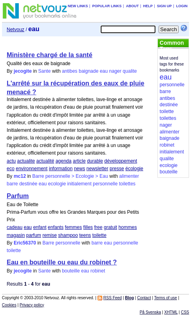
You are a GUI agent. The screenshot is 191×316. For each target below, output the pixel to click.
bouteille (71, 271)
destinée (28, 184)
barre (12, 184)
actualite (26, 161)
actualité (45, 161)
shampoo (68, 235)
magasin (16, 235)
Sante (44, 71)
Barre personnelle (61, 243)
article (79, 161)
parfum (33, 235)
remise (49, 235)
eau (104, 71)
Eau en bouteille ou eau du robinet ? (62, 262)
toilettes (127, 184)
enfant (39, 227)
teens (85, 235)
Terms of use (165, 298)
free (98, 227)
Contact (144, 298)
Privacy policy (32, 305)
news (79, 168)
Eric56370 (25, 243)
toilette (99, 235)
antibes (70, 71)
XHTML (171, 312)
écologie (134, 168)
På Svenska (150, 312)
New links (78, 6)
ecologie (57, 184)
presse (116, 168)
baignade (88, 71)
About (132, 6)
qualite (130, 71)
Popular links (107, 6)
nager (115, 71)
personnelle (105, 184)
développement (120, 161)
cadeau (14, 227)
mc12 (20, 176)
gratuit (110, 227)
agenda (64, 161)
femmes (73, 227)
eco (10, 168)
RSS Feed (112, 298)
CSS (185, 312)
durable (95, 161)
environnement (31, 168)
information (60, 168)
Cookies (9, 305)
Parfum (18, 196)
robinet (97, 271)
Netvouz (15, 29)
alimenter (129, 176)
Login (182, 6)
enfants (56, 227)
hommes (127, 227)
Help (148, 6)
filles (88, 227)
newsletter (97, 168)
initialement (79, 184)
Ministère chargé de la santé (49, 55)
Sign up (164, 6)
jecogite (23, 71)
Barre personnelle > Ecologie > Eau (70, 176)
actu (11, 161)
